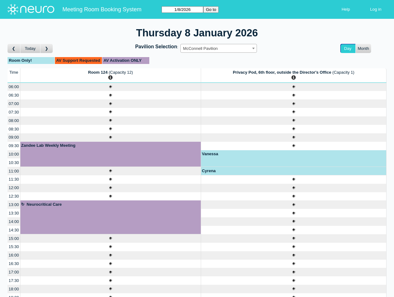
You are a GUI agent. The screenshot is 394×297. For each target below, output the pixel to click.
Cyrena (209, 170)
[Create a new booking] (110, 87)
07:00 (14, 103)
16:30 (14, 263)
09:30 (14, 145)
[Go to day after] (46, 48)
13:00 (14, 204)
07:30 (14, 112)
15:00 (14, 238)
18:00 (14, 289)
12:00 (14, 187)
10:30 (14, 162)
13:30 (14, 213)
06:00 (14, 86)
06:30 (14, 95)
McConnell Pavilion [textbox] (200, 48)
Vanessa (210, 153)
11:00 (14, 171)
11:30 (14, 179)
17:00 (14, 272)
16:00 (14, 255)
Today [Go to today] (30, 48)
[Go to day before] (14, 48)
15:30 (14, 246)
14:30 (14, 230)
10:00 (14, 154)
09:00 (14, 137)
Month (363, 48)
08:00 (14, 120)
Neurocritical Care (44, 204)
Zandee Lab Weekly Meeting (48, 145)
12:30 (14, 196)
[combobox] (218, 48)
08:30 (14, 129)
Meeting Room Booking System (101, 9)
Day (347, 48)
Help (346, 9)
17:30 (14, 280)
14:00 (14, 221)
